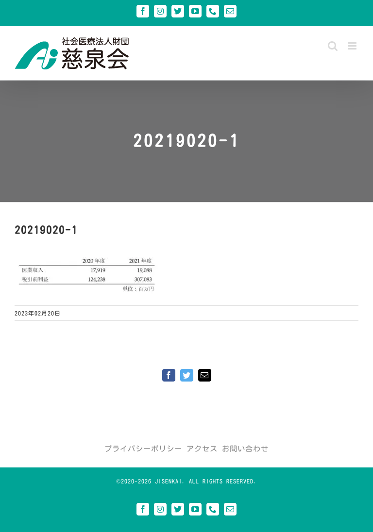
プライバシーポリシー (143, 448)
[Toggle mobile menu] (353, 46)
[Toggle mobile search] (333, 46)
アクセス (202, 448)
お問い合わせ (245, 448)
